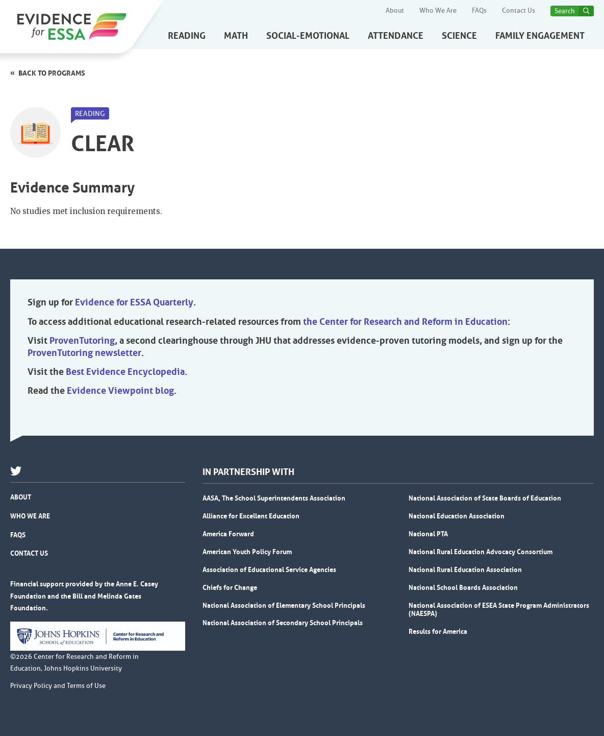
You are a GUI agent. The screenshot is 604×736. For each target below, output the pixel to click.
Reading (187, 35)
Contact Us (518, 11)
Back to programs (51, 73)
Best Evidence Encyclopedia (125, 371)
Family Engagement (540, 35)
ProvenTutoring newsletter (84, 353)
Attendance (395, 35)
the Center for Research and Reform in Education (405, 321)
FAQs (479, 11)
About (395, 11)
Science (459, 35)
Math (236, 35)
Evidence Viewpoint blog (120, 390)
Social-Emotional (307, 35)
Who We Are (438, 11)
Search (565, 11)
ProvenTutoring (82, 340)
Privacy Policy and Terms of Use (58, 686)
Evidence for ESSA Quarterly (134, 302)
